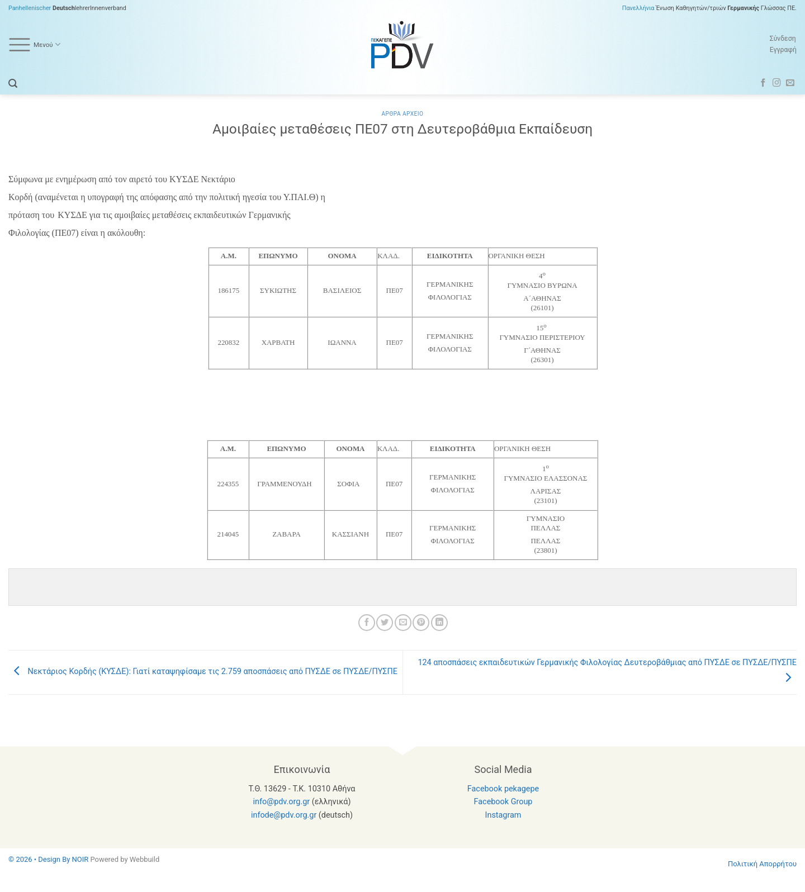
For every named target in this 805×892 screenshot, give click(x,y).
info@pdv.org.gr (281, 801)
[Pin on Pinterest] (421, 622)
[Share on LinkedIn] (439, 622)
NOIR (80, 859)
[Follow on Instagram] (777, 83)
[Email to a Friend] (403, 622)
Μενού (34, 45)
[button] (12, 83)
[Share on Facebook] (366, 622)
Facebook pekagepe (503, 789)
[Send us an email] (790, 83)
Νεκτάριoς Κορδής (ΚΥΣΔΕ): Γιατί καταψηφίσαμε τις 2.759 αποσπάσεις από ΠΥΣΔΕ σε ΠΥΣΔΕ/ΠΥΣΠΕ (202, 672)
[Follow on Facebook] (763, 83)
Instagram (503, 815)
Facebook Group (503, 801)
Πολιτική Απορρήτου (762, 864)
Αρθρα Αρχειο (402, 114)
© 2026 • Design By (40, 859)
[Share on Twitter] (384, 622)
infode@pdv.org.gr (283, 815)
